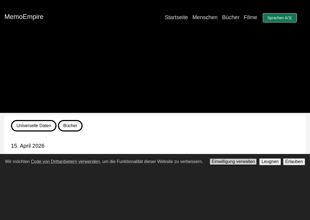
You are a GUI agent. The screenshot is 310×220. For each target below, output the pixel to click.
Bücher (230, 17)
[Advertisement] (155, 74)
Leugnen (269, 161)
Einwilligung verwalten (233, 161)
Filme (250, 17)
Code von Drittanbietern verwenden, (66, 161)
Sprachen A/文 (279, 18)
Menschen (205, 17)
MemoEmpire (24, 16)
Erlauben (294, 161)
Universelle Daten (33, 125)
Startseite (176, 17)
